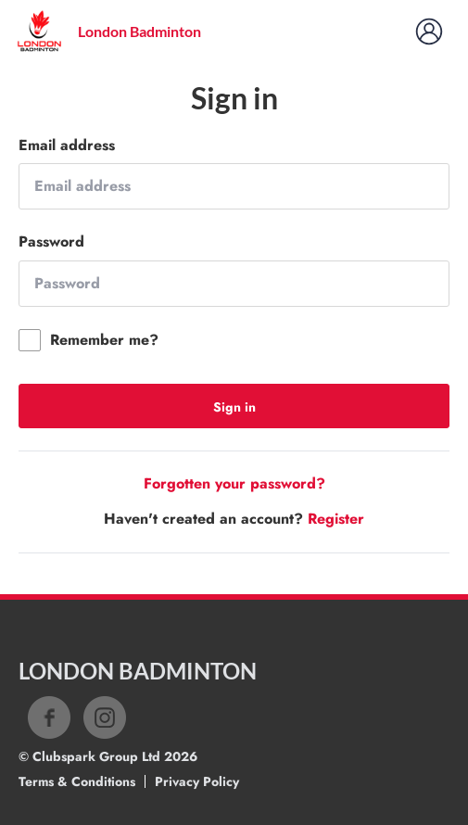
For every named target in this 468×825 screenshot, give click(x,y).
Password (51, 242)
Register (336, 518)
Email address (67, 145)
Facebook (49, 717)
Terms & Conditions (77, 781)
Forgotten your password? (234, 483)
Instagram (104, 717)
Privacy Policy (197, 781)
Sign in (234, 407)
